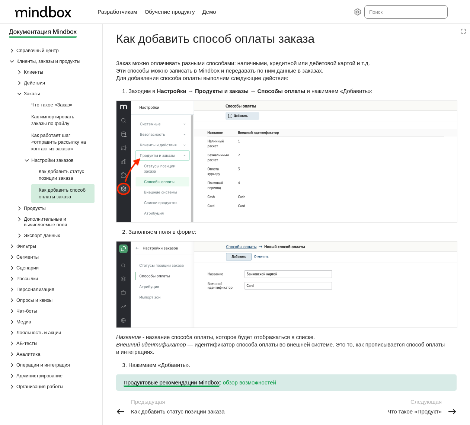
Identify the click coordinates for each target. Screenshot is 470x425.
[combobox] (405, 12)
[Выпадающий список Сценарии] (52, 267)
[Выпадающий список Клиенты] (55, 72)
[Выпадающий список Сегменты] (52, 257)
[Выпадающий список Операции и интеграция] (52, 365)
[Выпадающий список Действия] (55, 82)
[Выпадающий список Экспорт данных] (55, 235)
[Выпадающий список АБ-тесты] (52, 343)
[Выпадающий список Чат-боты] (52, 311)
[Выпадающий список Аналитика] (52, 354)
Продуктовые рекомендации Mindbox (172, 382)
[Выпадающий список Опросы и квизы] (52, 300)
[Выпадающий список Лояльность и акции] (52, 332)
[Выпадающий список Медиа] (52, 321)
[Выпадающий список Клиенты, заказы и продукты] (52, 61)
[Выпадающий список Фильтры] (52, 246)
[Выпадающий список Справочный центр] (52, 50)
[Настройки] (357, 12)
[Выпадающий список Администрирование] (52, 375)
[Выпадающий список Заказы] (55, 93)
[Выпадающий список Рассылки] (52, 278)
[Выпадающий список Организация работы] (52, 386)
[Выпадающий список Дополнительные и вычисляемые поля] (55, 222)
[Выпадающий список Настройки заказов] (59, 160)
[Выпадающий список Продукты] (55, 208)
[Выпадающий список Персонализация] (52, 289)
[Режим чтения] (463, 31)
